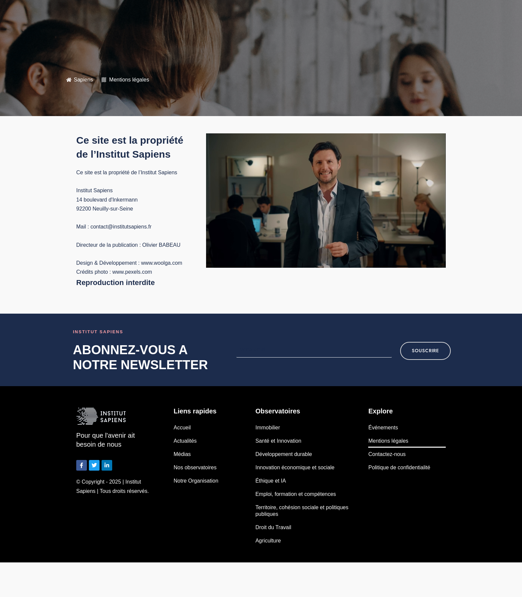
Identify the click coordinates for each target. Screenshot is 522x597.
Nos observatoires (195, 467)
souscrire (425, 351)
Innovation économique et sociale (295, 467)
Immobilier (267, 427)
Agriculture (268, 540)
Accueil (182, 427)
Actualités (185, 441)
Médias (182, 454)
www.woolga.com (161, 263)
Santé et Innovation (278, 441)
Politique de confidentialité (399, 467)
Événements (383, 427)
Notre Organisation (196, 481)
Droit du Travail (273, 527)
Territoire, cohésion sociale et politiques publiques (301, 511)
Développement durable (283, 454)
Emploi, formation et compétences (295, 494)
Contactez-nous (386, 454)
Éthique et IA (270, 481)
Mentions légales (388, 441)
